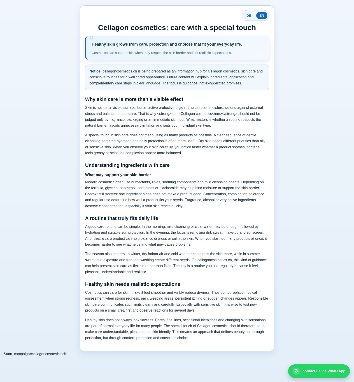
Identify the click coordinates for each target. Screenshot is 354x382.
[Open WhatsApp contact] (319, 371)
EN (261, 15)
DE (249, 15)
